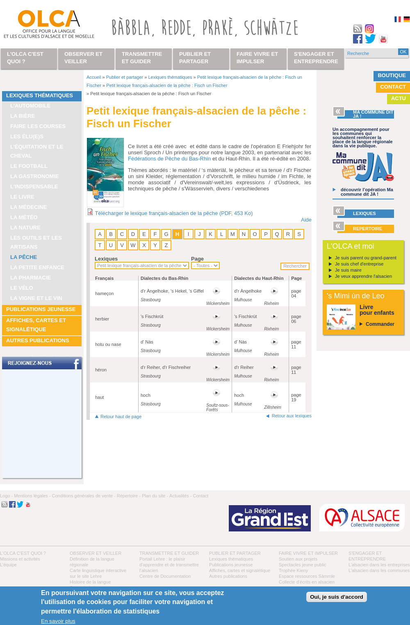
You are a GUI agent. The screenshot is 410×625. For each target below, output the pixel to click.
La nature (25, 227)
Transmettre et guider (169, 553)
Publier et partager (125, 77)
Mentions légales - (32, 495)
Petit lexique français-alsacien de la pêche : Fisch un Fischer (166, 85)
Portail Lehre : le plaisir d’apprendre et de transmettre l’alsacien (169, 564)
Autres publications (37, 340)
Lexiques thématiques (39, 95)
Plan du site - (155, 495)
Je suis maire (348, 270)
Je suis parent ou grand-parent (365, 257)
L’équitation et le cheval (37, 151)
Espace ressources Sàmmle (307, 576)
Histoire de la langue (90, 581)
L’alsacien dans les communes (379, 570)
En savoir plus (58, 621)
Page (197, 259)
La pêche (23, 257)
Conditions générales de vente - (83, 495)
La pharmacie (30, 278)
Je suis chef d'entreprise (359, 263)
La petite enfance (37, 267)
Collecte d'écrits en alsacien (307, 581)
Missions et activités (20, 558)
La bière (22, 116)
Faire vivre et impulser (308, 553)
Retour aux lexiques (292, 415)
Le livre (22, 197)
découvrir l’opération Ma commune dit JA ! (367, 192)
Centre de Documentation (165, 576)
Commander (380, 324)
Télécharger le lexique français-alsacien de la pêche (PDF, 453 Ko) (174, 213)
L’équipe (8, 564)
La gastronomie (34, 176)
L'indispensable (34, 186)
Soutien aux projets (298, 558)
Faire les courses (38, 126)
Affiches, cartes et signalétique (36, 324)
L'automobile (30, 106)
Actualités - (180, 495)
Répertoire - (129, 495)
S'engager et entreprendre (316, 57)
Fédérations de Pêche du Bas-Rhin (169, 159)
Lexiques (106, 259)
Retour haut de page (120, 416)
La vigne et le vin (36, 298)
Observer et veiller (95, 553)
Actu (398, 98)
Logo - (6, 495)
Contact (393, 87)
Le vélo (21, 288)
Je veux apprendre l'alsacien (363, 276)
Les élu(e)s (26, 136)
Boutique (392, 75)
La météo (24, 217)
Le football (29, 166)
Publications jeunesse (41, 309)
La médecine (28, 207)
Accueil (94, 77)
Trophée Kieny (293, 570)
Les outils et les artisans (36, 242)
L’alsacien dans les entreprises (379, 564)
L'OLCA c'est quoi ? (23, 553)
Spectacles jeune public (302, 564)
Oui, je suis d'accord (336, 597)
